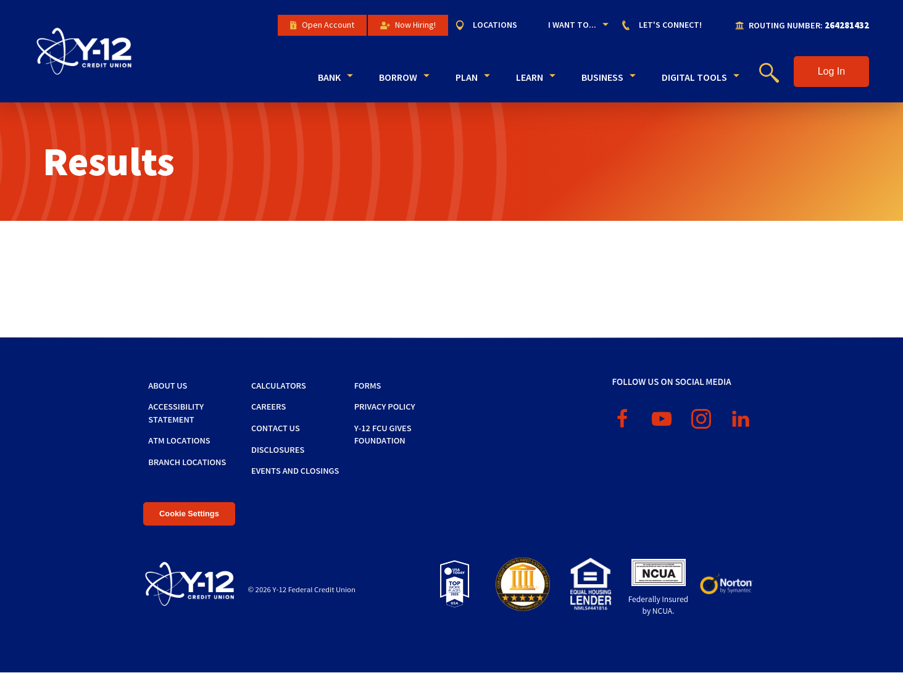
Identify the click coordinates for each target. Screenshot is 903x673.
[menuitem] (492, 25)
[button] (831, 71)
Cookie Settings (189, 513)
